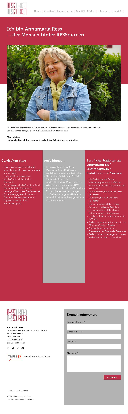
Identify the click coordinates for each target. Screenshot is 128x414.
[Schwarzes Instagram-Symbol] (17, 348)
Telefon (70, 341)
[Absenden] (112, 377)
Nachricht (71, 353)
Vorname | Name (75, 322)
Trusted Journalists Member (36, 356)
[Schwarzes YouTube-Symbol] (22, 348)
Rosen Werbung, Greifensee (22, 399)
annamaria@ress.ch (16, 342)
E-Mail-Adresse (74, 332)
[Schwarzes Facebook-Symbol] (7, 348)
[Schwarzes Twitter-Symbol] (12, 348)
